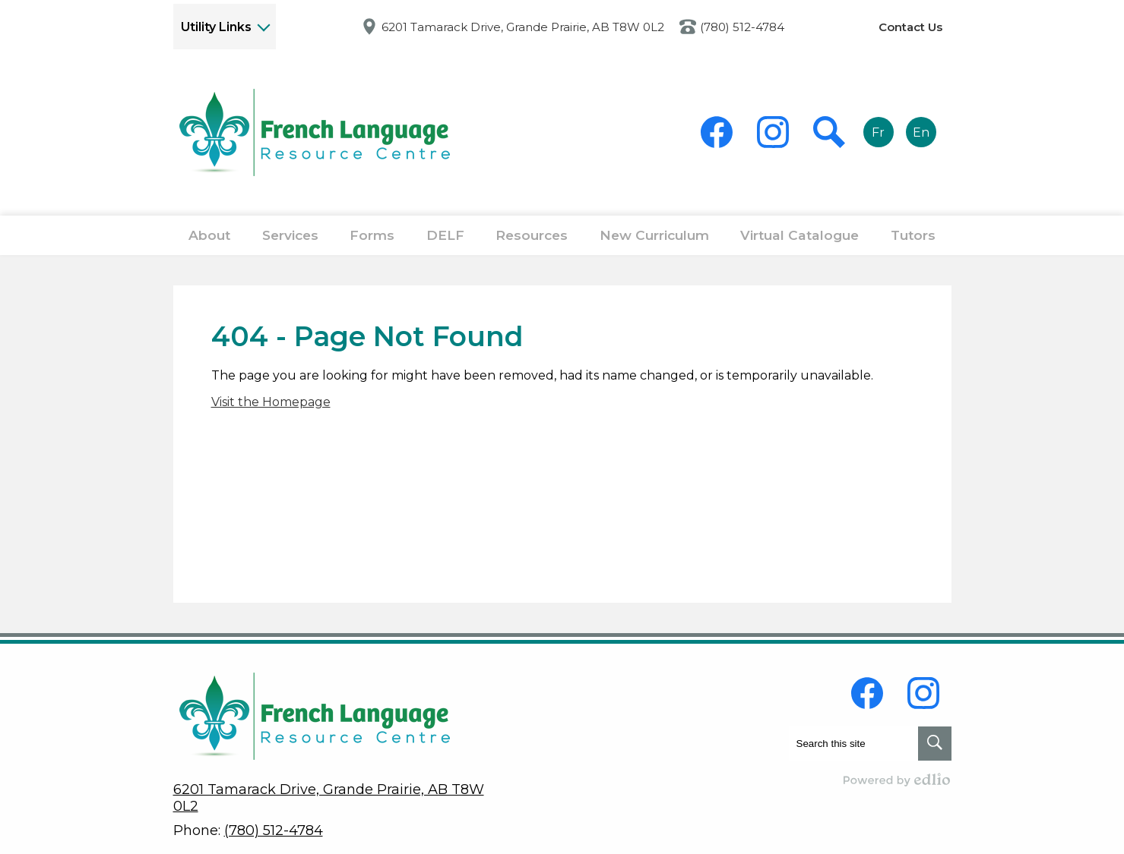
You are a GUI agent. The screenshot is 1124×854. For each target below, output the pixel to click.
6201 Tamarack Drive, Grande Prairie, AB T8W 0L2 (523, 27)
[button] (212, 242)
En (921, 132)
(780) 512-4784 (742, 27)
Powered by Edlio (897, 779)
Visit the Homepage (271, 415)
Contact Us (910, 27)
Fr (878, 132)
